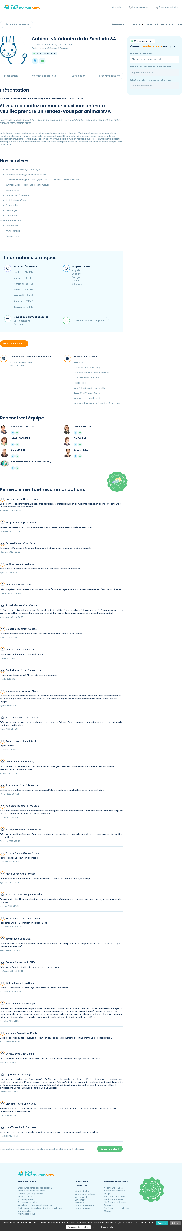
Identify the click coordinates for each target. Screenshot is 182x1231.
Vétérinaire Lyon (83, 1196)
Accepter (162, 1223)
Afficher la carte (14, 343)
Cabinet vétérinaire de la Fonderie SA (30, 356)
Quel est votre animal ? (141, 53)
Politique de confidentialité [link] (104, 1227)
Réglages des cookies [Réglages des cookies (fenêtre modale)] (78, 1227)
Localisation (78, 75)
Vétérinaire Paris (83, 1191)
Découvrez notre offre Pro (31, 1190)
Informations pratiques (44, 75)
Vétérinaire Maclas (113, 1187)
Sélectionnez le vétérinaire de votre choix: (150, 80)
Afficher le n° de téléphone (90, 320)
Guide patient (25, 1196)
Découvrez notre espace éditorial (35, 1187)
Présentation (10, 75)
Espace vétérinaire (27, 1202)
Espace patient (26, 1199)
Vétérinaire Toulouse (85, 1194)
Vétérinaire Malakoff (114, 1199)
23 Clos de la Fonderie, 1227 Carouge (52, 44)
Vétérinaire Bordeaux (80, 1201)
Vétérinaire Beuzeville (114, 1196)
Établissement (119, 24)
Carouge (136, 24)
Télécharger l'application (30, 1193)
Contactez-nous (26, 1213)
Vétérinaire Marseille (85, 1205)
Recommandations (110, 75)
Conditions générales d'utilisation (35, 1205)
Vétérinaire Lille (82, 1208)
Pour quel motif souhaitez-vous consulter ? (151, 66)
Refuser (175, 1223)
